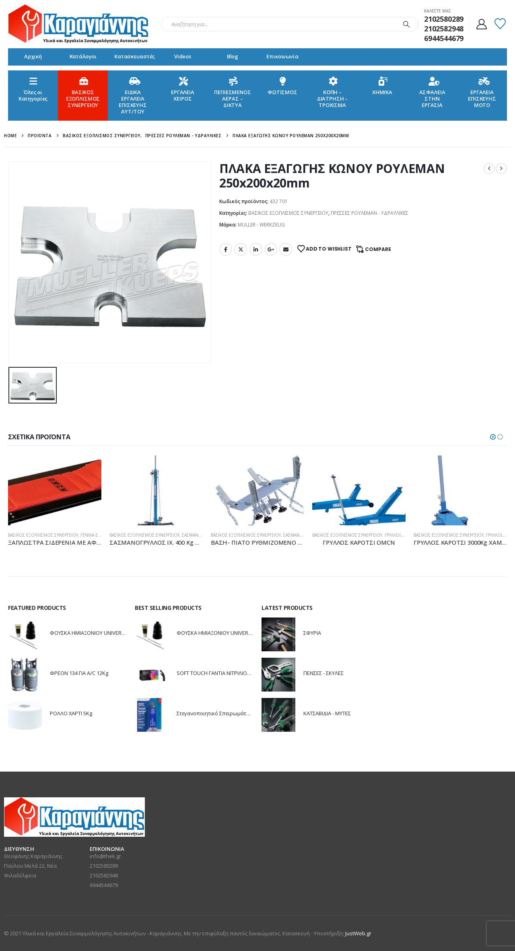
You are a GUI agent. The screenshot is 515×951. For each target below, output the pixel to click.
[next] (501, 168)
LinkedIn (255, 249)
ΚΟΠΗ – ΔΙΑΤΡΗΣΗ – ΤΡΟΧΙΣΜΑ (332, 92)
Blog (232, 56)
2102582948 (104, 875)
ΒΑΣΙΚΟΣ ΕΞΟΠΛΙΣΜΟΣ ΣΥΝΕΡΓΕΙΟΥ (83, 92)
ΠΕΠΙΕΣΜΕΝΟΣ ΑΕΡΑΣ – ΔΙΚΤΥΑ (232, 92)
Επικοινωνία (282, 56)
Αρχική (33, 56)
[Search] (406, 24)
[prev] (489, 168)
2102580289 (104, 865)
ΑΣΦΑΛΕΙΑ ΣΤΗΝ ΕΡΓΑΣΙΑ (432, 92)
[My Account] (481, 24)
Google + (270, 249)
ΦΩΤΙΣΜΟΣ (282, 85)
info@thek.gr (105, 856)
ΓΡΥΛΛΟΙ (393, 535)
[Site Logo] (78, 24)
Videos (182, 56)
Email (285, 249)
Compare (378, 249)
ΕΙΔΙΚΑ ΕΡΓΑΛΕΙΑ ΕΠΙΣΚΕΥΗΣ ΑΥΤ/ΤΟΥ (133, 95)
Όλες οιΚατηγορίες (33, 88)
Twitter (240, 249)
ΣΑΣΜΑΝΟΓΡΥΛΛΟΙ (200, 535)
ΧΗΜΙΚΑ (382, 85)
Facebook (225, 249)
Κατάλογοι (83, 56)
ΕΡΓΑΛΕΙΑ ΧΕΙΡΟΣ (182, 88)
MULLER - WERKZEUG (261, 224)
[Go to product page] (54, 490)
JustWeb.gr (358, 933)
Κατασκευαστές (134, 56)
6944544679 (104, 885)
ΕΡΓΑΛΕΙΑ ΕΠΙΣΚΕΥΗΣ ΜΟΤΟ (482, 92)
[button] (492, 437)
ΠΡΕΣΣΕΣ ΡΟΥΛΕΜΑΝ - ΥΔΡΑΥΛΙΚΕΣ (369, 213)
